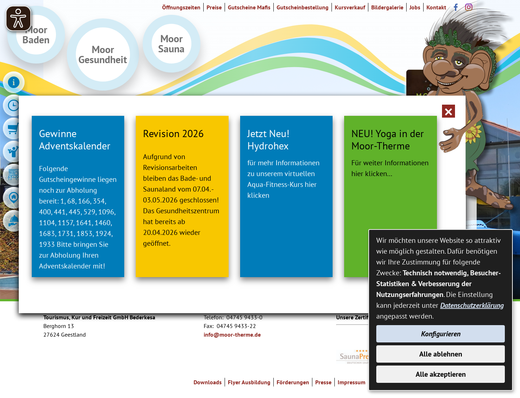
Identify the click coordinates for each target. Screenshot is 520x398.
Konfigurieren (440, 333)
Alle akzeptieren (441, 374)
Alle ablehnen (440, 354)
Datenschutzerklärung (472, 305)
